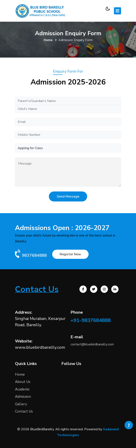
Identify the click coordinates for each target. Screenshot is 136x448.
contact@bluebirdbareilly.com (92, 344)
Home (48, 40)
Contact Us (24, 411)
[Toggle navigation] (117, 10)
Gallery (21, 404)
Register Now (70, 254)
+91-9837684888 (90, 320)
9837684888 (34, 255)
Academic (22, 389)
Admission (23, 396)
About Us (22, 381)
